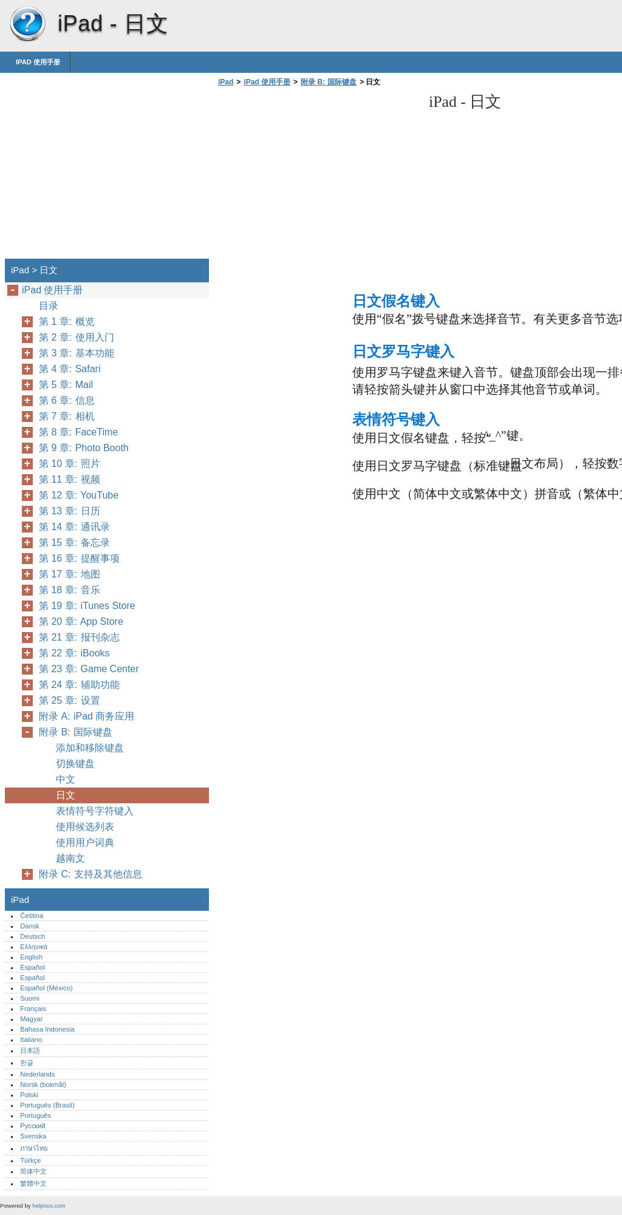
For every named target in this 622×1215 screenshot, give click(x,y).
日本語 (30, 1050)
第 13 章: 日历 (69, 511)
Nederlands (37, 1074)
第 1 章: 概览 (67, 321)
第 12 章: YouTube (78, 495)
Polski (29, 1094)
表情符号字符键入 (95, 811)
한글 (26, 1062)
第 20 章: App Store (81, 621)
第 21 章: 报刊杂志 (79, 637)
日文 (65, 795)
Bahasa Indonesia (47, 1029)
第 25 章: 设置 (69, 700)
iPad (27, 24)
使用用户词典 (85, 842)
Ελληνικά (33, 946)
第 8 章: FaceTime (78, 432)
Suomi (29, 998)
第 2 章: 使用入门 (76, 337)
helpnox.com (48, 1205)
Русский (33, 1125)
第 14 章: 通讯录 (74, 527)
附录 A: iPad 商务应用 (86, 716)
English (31, 957)
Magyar (31, 1019)
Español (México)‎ (46, 988)
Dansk (29, 926)
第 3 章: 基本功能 (76, 353)
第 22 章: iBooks (74, 653)
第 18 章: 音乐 (69, 590)
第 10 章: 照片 (69, 463)
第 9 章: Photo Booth (84, 448)
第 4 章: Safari (69, 369)
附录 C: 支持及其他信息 (90, 874)
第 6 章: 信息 (67, 400)
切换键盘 (75, 763)
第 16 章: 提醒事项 (79, 558)
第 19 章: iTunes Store (87, 606)
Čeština (31, 915)
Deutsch (32, 936)
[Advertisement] (317, 176)
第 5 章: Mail (66, 384)
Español (32, 967)
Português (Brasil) (47, 1105)
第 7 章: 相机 (67, 416)
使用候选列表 (85, 827)
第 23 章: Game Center (89, 669)
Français (33, 1008)
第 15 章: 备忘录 (74, 542)
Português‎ (35, 1115)
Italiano (31, 1039)
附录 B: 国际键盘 (329, 82)
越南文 (70, 858)
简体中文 (33, 1171)
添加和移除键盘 (90, 748)
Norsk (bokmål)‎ (43, 1084)
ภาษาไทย (34, 1148)
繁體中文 (33, 1183)
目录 (48, 306)
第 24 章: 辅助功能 (79, 684)
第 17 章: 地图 (69, 574)
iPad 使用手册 (38, 62)
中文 (65, 779)
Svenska (33, 1136)
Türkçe (30, 1160)
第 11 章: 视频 (69, 479)
